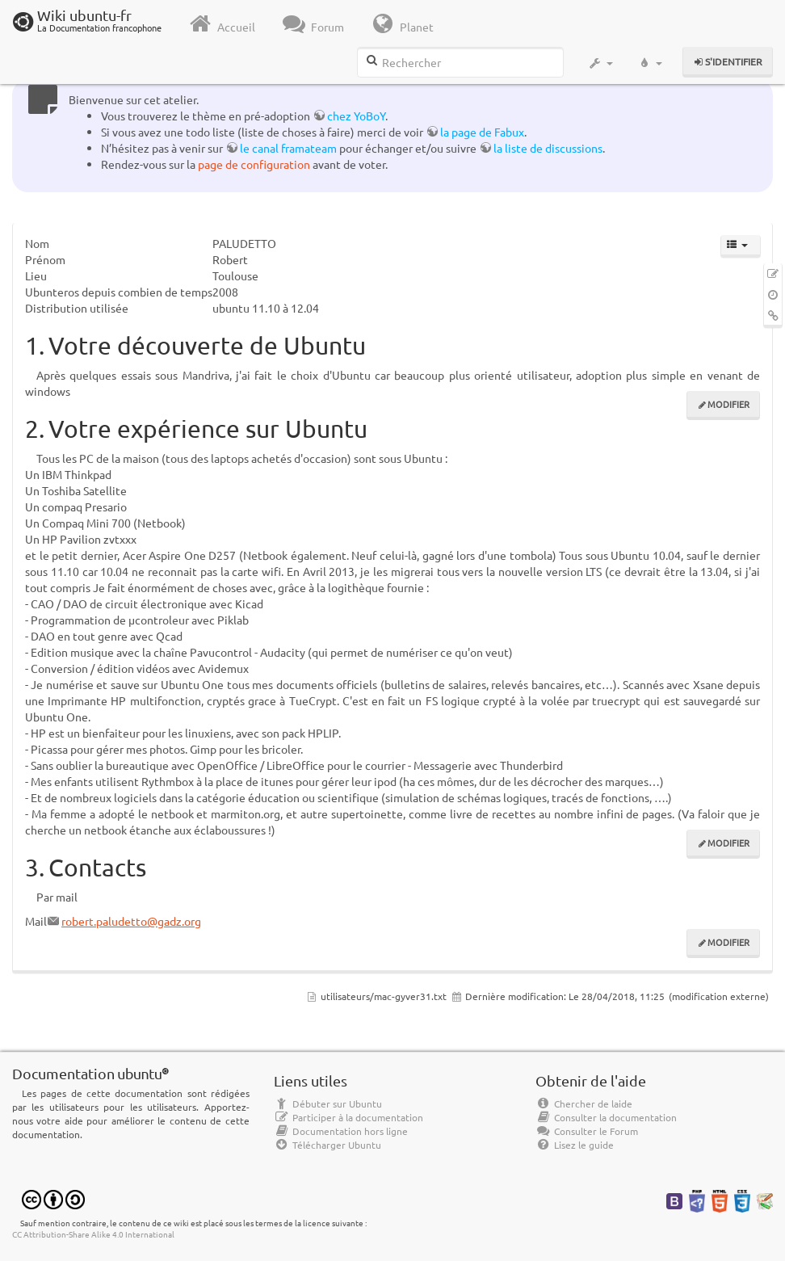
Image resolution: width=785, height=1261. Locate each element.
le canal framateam (288, 148)
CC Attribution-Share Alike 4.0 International (93, 1234)
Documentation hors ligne (341, 1130)
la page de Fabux (482, 131)
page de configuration (254, 164)
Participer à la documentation (348, 1117)
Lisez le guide (574, 1144)
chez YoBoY (356, 115)
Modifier (728, 403)
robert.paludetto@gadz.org (131, 921)
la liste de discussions (547, 148)
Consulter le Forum (586, 1130)
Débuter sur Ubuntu (328, 1103)
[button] (600, 63)
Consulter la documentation (606, 1117)
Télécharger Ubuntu (327, 1144)
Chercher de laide (583, 1103)
